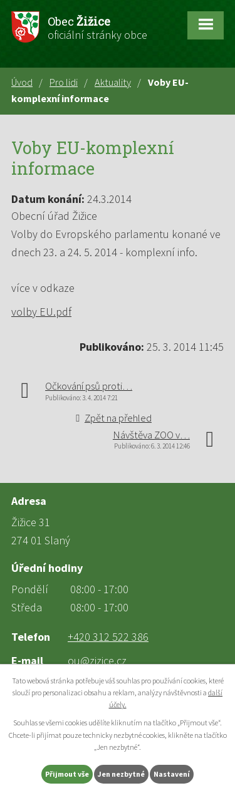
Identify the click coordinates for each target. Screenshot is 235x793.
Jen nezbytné (121, 774)
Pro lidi (64, 82)
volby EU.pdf (41, 311)
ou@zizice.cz (97, 660)
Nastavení (172, 774)
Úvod (22, 82)
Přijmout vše (67, 774)
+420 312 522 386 (108, 637)
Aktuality (113, 82)
